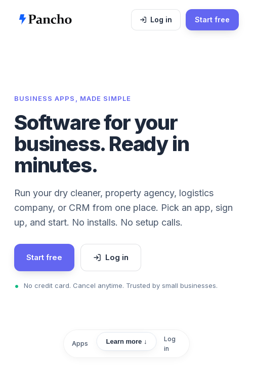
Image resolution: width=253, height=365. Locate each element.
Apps (80, 343)
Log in (161, 19)
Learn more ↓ (126, 341)
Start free (212, 19)
